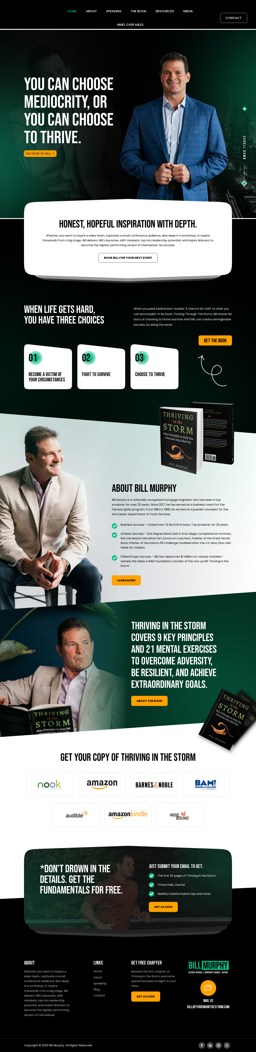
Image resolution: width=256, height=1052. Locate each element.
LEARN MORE (126, 580)
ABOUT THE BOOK (149, 700)
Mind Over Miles (130, 24)
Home (72, 11)
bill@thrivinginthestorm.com (208, 1006)
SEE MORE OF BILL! (38, 153)
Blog (97, 989)
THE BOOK (138, 11)
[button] (244, 108)
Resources (165, 11)
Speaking (113, 11)
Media (188, 11)
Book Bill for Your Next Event (128, 257)
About (91, 11)
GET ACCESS (163, 907)
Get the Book (215, 340)
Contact (234, 18)
